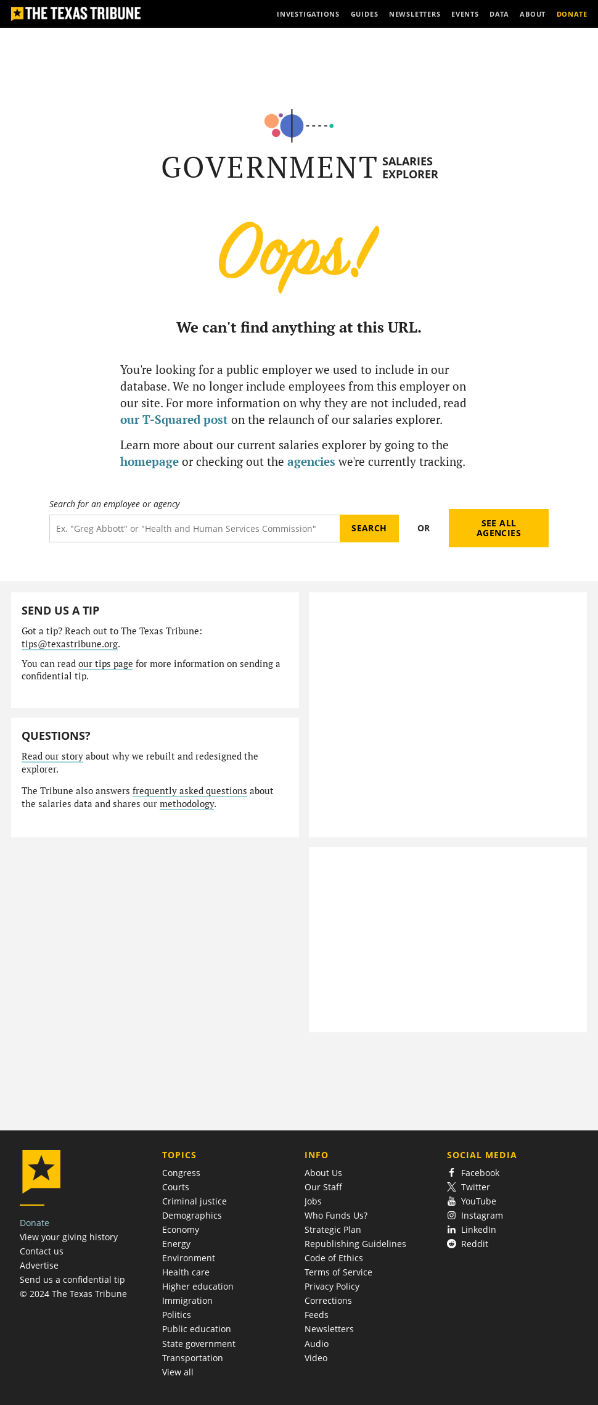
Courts (175, 1187)
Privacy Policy (332, 1286)
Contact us (41, 1251)
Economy (180, 1229)
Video (316, 1358)
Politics (176, 1314)
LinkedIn (472, 1229)
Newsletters (329, 1329)
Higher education (198, 1286)
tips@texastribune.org (70, 644)
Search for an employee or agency (114, 504)
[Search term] (194, 528)
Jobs (313, 1201)
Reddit (468, 1244)
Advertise (39, 1265)
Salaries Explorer (410, 167)
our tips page (105, 663)
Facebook (473, 1173)
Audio (317, 1343)
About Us (323, 1173)
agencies (311, 461)
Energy (176, 1244)
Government (270, 167)
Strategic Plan (333, 1229)
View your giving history (69, 1237)
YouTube (472, 1201)
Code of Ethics (334, 1258)
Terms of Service (338, 1272)
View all (178, 1372)
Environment (188, 1258)
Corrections (328, 1300)
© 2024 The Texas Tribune (73, 1293)
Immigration (187, 1300)
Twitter (469, 1187)
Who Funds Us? (336, 1215)
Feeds (317, 1314)
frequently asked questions (190, 791)
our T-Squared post (174, 419)
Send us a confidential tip (72, 1279)
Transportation (192, 1358)
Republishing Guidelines (355, 1244)
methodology (187, 804)
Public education (196, 1329)
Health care (186, 1272)
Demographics (192, 1215)
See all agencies (499, 528)
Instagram (475, 1215)
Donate (34, 1223)
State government (199, 1343)
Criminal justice (194, 1201)
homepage (149, 461)
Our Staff (323, 1187)
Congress (181, 1173)
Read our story (52, 756)
